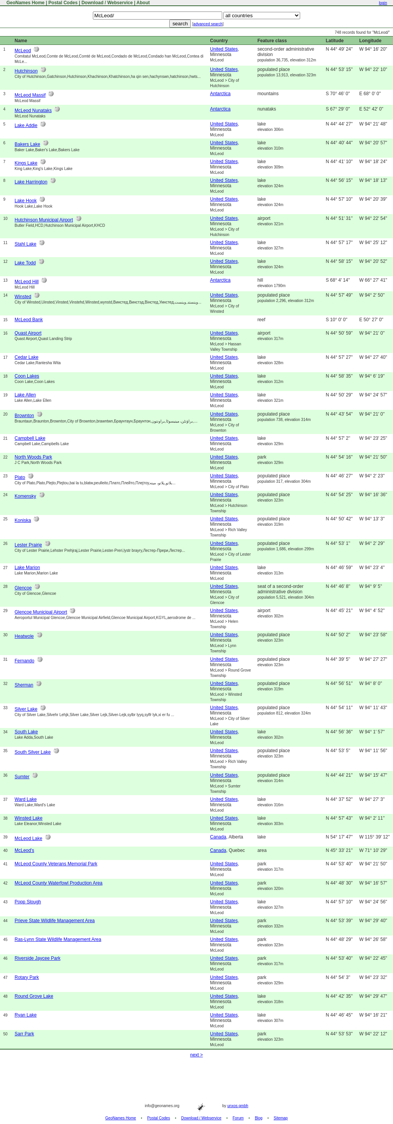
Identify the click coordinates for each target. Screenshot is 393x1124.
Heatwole (24, 636)
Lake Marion (27, 567)
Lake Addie (26, 125)
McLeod (23, 50)
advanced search (208, 24)
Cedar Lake (26, 357)
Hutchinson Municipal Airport (44, 220)
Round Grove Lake (34, 996)
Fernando (24, 661)
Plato (20, 477)
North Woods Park (33, 457)
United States (224, 49)
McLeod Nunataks (33, 110)
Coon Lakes (27, 376)
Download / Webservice (107, 2)
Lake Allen (25, 395)
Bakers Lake (27, 144)
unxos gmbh (237, 1106)
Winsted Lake (29, 818)
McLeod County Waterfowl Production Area (58, 883)
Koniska (23, 520)
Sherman (24, 685)
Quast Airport (28, 333)
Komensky (25, 496)
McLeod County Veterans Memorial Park (56, 864)
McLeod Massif (30, 95)
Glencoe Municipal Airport (41, 612)
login (383, 3)
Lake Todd (25, 263)
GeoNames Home (25, 2)
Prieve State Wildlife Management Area (55, 920)
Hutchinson (26, 71)
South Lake (26, 731)
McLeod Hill (27, 281)
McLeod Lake (28, 838)
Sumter (22, 776)
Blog (259, 1118)
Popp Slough (28, 901)
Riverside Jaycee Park (37, 958)
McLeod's (24, 850)
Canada (218, 837)
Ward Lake (26, 799)
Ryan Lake (25, 1015)
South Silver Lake (33, 752)
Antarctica (220, 93)
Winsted (23, 296)
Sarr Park (24, 1034)
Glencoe (23, 588)
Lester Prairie (28, 545)
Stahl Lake (25, 244)
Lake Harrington (31, 182)
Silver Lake (26, 709)
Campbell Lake (30, 438)
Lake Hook (25, 200)
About (143, 2)
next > (196, 1055)
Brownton (24, 415)
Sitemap (281, 1118)
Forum (238, 1118)
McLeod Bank (29, 319)
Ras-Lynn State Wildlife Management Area (58, 939)
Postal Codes (63, 2)
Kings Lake (26, 163)
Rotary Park (27, 977)
